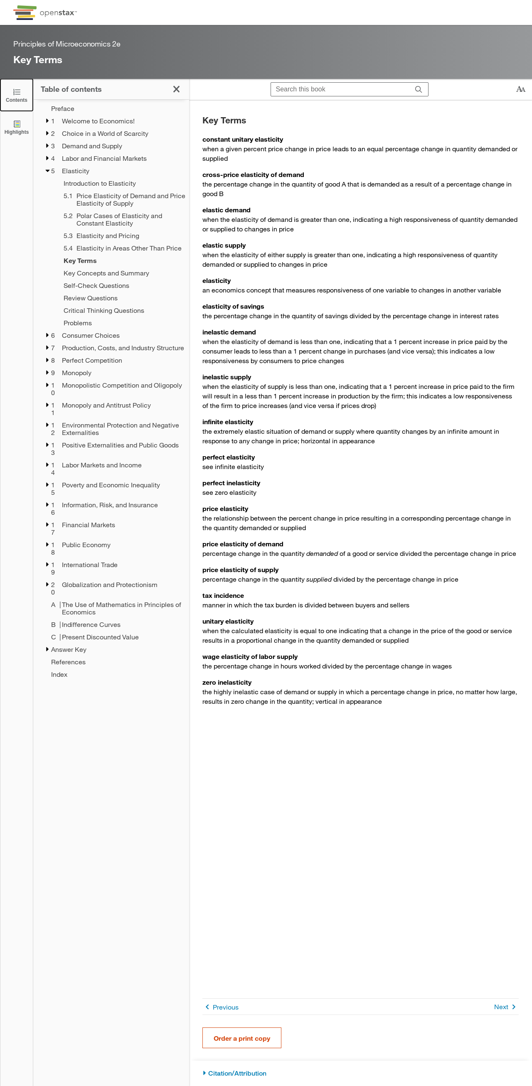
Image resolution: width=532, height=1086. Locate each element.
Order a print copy (242, 1038)
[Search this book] (340, 89)
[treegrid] (111, 391)
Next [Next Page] (506, 1007)
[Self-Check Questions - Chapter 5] (121, 285)
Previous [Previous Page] (220, 1007)
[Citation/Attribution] (360, 1073)
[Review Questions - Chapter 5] (121, 298)
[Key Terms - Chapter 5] (121, 260)
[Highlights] (16, 127)
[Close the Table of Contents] (16, 95)
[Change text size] (521, 89)
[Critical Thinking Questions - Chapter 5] (121, 310)
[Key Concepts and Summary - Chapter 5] (121, 273)
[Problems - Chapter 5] (121, 323)
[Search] (418, 89)
